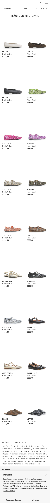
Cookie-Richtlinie (9, 500)
